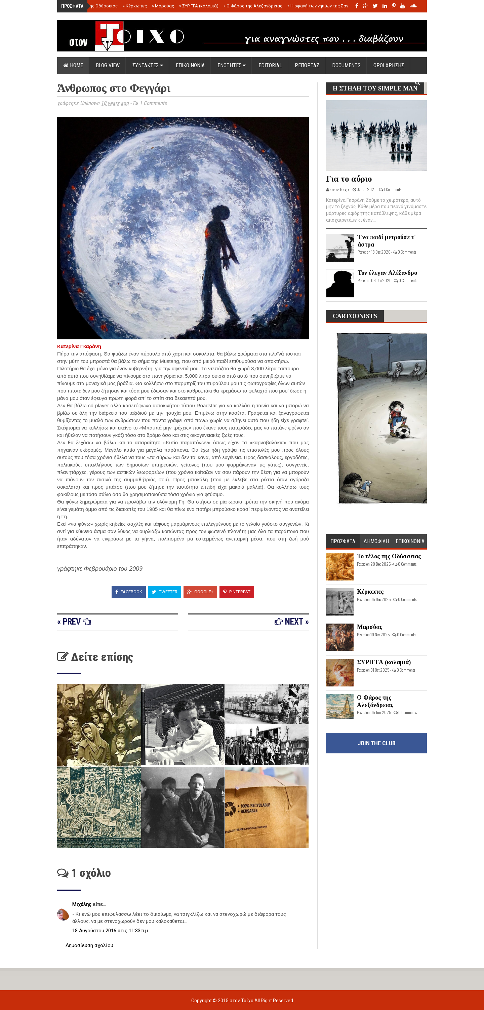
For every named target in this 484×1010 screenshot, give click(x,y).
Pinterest (236, 591)
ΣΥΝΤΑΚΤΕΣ (147, 65)
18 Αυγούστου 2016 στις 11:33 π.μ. (110, 931)
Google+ (200, 591)
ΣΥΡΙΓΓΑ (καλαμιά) (198, 5)
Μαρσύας (163, 5)
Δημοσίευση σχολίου (89, 945)
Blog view (108, 65)
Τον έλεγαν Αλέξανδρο (387, 272)
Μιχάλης (82, 904)
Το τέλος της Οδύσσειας (92, 5)
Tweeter (164, 591)
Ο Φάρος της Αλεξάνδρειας (253, 5)
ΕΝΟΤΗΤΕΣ (231, 65)
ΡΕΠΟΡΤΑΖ (307, 65)
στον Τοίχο (242, 1000)
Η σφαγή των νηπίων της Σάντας (321, 5)
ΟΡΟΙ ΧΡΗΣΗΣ (388, 65)
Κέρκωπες (135, 5)
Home (73, 65)
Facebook (128, 591)
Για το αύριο (349, 178)
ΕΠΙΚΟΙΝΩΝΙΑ (190, 65)
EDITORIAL (270, 65)
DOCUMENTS (346, 65)
